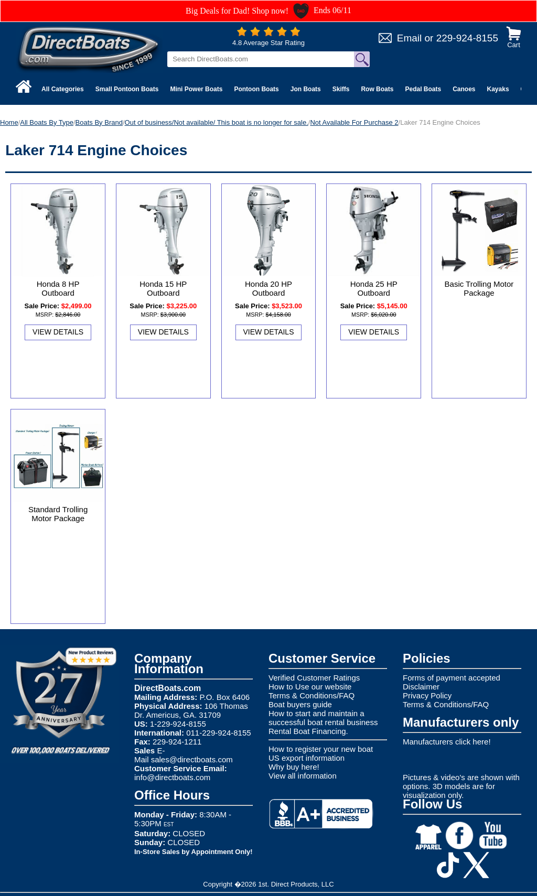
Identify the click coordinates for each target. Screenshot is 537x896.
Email (409, 38)
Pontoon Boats (256, 89)
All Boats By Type (46, 122)
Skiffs (341, 89)
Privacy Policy (427, 695)
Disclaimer (421, 686)
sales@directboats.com (192, 759)
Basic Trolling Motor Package (479, 288)
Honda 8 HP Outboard (58, 288)
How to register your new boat (320, 748)
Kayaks (498, 89)
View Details (58, 332)
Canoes (464, 89)
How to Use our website (309, 686)
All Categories (62, 89)
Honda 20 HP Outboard (268, 288)
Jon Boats (306, 89)
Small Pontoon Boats (127, 89)
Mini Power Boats (196, 89)
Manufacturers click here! (447, 741)
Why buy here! (293, 766)
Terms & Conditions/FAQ (311, 695)
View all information (302, 775)
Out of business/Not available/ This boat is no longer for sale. (216, 122)
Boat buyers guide (300, 704)
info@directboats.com (172, 777)
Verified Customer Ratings (314, 677)
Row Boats (377, 89)
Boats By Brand (99, 122)
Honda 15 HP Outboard (163, 288)
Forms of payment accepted (451, 677)
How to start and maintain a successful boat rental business (323, 718)
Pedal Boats (423, 89)
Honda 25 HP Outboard (374, 288)
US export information (306, 757)
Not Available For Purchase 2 (354, 122)
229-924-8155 (467, 38)
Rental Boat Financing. (308, 731)
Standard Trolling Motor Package (58, 514)
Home (9, 122)
